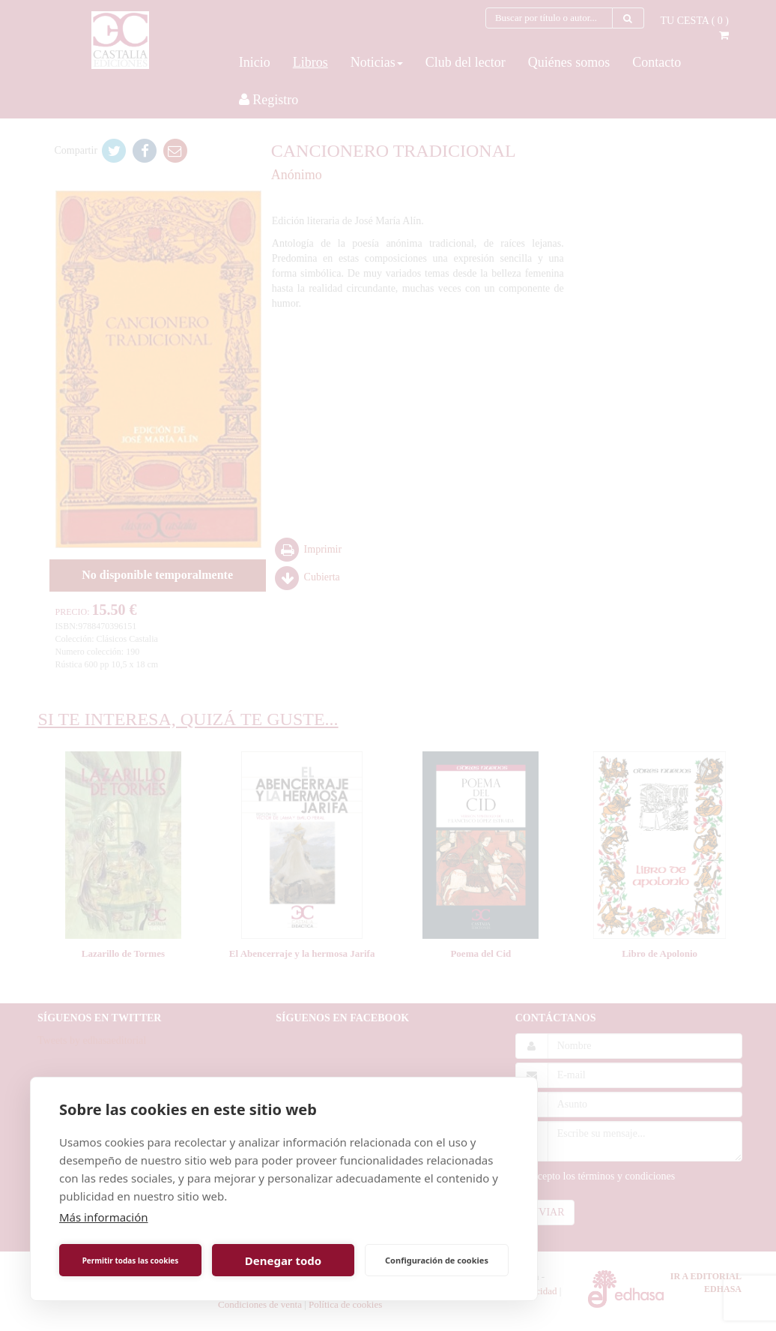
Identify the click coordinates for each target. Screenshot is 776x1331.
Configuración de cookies (436, 1260)
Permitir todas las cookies (130, 1260)
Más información (103, 1217)
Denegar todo (283, 1260)
